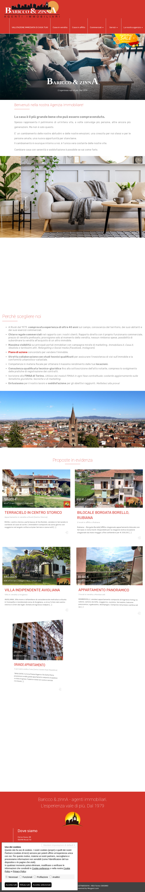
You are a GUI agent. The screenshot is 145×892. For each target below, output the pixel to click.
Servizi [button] (113, 27)
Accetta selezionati (42, 885)
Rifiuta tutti (25, 885)
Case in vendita (60, 27)
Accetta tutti (11, 885)
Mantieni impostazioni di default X (59, 845)
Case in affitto (78, 27)
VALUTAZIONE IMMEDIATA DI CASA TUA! (30, 27)
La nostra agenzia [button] (133, 27)
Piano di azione (24, 352)
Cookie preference (40, 868)
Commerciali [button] (97, 27)
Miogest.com (93, 888)
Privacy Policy (19, 871)
